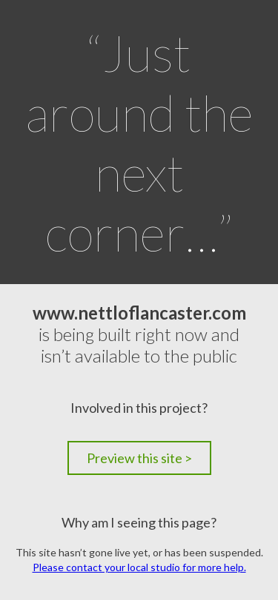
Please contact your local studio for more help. (139, 567)
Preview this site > (139, 458)
